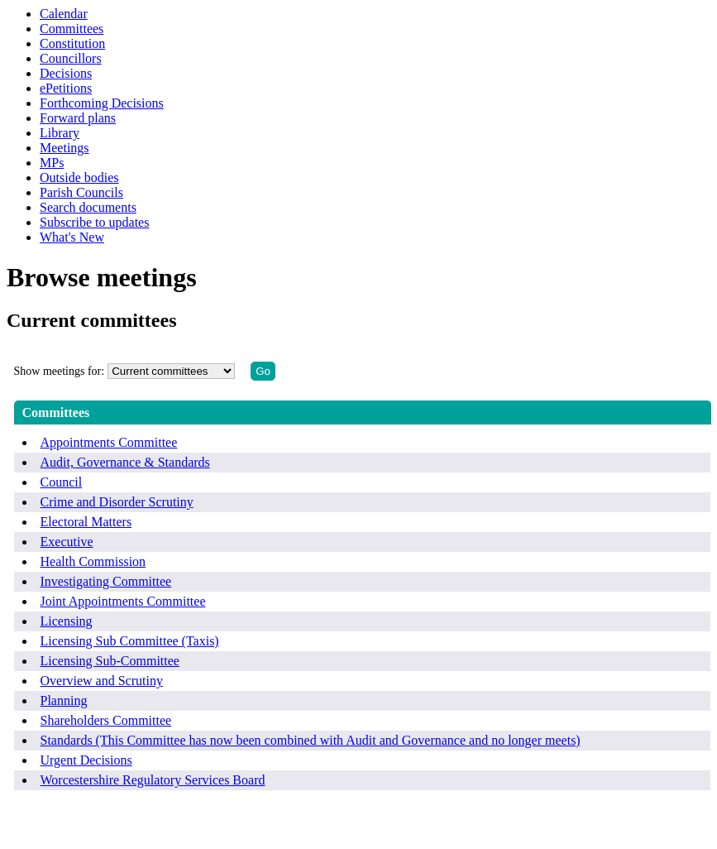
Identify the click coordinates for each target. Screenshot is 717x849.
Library (59, 133)
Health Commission (93, 561)
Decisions (66, 73)
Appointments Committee (109, 442)
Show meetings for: (59, 371)
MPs (52, 163)
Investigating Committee (106, 581)
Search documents (88, 207)
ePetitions (66, 88)
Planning (64, 700)
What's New (72, 237)
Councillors (71, 58)
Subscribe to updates (94, 222)
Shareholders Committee (106, 720)
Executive (67, 542)
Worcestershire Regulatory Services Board (153, 780)
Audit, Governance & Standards (125, 462)
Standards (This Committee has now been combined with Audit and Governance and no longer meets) (311, 740)
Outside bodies (79, 177)
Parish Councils (81, 192)
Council (62, 482)
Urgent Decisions (86, 760)
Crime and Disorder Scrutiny (117, 502)
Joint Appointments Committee (123, 601)
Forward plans (78, 118)
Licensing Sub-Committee (110, 661)
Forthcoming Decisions (102, 103)
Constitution (72, 43)
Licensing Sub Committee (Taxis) (130, 641)
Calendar (64, 14)
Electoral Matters (86, 522)
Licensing (67, 621)
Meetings (64, 148)
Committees (71, 29)
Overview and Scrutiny (102, 681)
